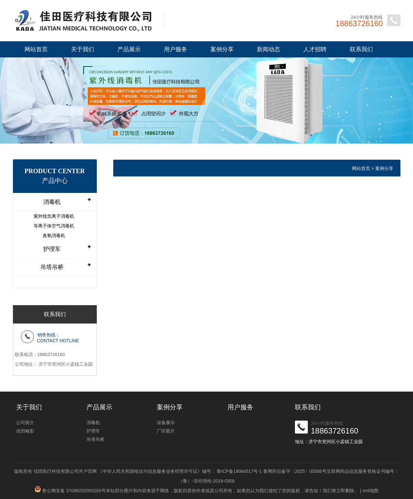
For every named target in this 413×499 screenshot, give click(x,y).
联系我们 (361, 49)
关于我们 (82, 49)
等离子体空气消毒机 (54, 225)
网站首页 (36, 49)
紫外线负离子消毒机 (54, 216)
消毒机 (52, 202)
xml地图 (370, 490)
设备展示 (166, 422)
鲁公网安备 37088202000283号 (74, 490)
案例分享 (222, 49)
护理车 (52, 249)
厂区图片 (166, 431)
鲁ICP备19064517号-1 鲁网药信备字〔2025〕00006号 (272, 471)
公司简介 (25, 422)
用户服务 (175, 49)
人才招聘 (315, 49)
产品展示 (129, 49)
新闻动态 (268, 49)
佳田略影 (25, 431)
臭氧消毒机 (54, 235)
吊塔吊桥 (52, 267)
